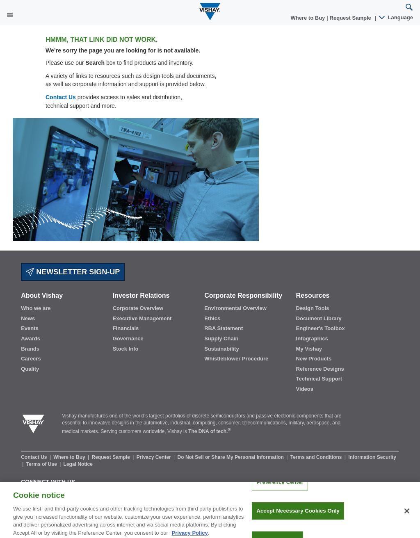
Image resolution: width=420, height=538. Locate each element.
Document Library (319, 318)
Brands (30, 349)
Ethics (212, 318)
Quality (30, 369)
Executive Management (142, 318)
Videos (304, 389)
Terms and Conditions (316, 457)
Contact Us (61, 97)
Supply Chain (221, 338)
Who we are (35, 308)
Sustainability (221, 349)
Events (30, 328)
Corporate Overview (138, 308)
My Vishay (309, 349)
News (28, 318)
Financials (126, 328)
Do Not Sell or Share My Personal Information (231, 457)
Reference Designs (320, 369)
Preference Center (279, 486)
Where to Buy (308, 18)
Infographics (312, 338)
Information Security (372, 457)
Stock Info (126, 349)
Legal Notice (78, 464)
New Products (314, 359)
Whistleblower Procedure (236, 359)
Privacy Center (154, 457)
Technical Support (319, 379)
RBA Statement (223, 328)
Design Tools (312, 308)
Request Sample (112, 457)
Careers (31, 359)
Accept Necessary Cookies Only (297, 515)
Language (396, 17)
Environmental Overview (235, 308)
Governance (128, 338)
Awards (30, 338)
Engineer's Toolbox (320, 328)
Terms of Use (42, 464)
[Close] (407, 515)
